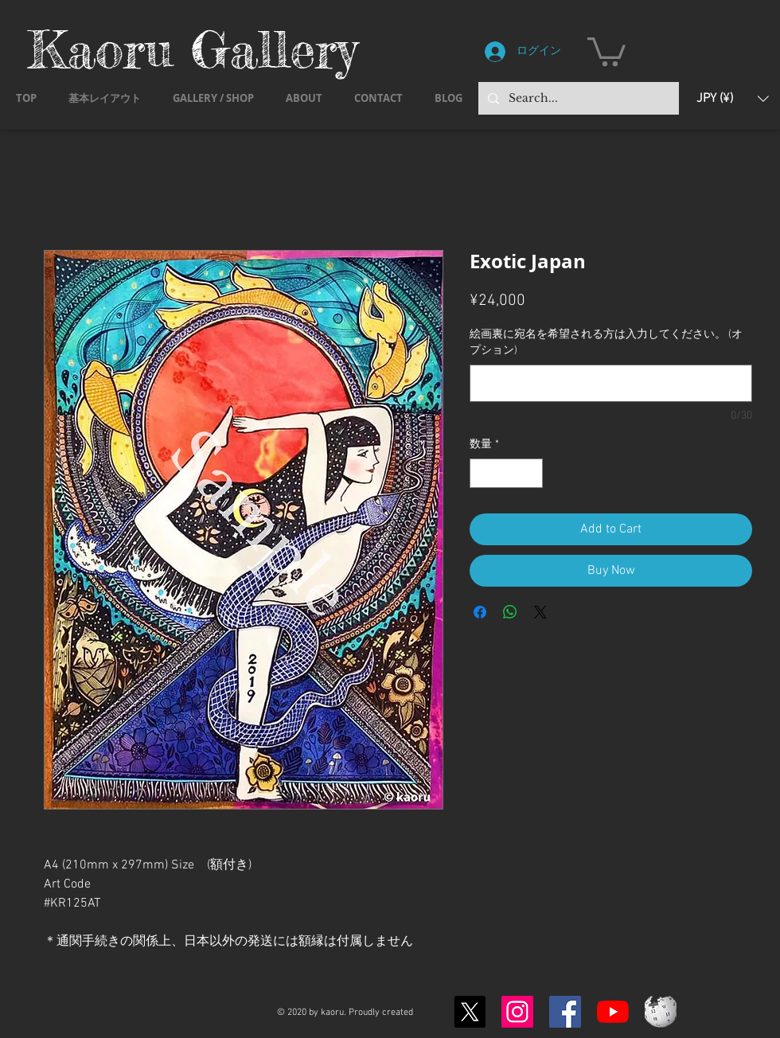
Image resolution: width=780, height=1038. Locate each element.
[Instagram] (517, 1012)
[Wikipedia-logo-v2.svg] (661, 1012)
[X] (470, 1012)
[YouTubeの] (613, 1012)
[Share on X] (540, 612)
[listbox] (732, 98)
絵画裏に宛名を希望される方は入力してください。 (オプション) (606, 342)
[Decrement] (482, 473)
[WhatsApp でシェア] (510, 612)
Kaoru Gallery (192, 49)
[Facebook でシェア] (479, 612)
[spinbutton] (506, 473)
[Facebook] (565, 1012)
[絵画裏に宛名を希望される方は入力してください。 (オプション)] (610, 383)
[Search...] (577, 98)
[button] (606, 50)
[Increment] (530, 473)
